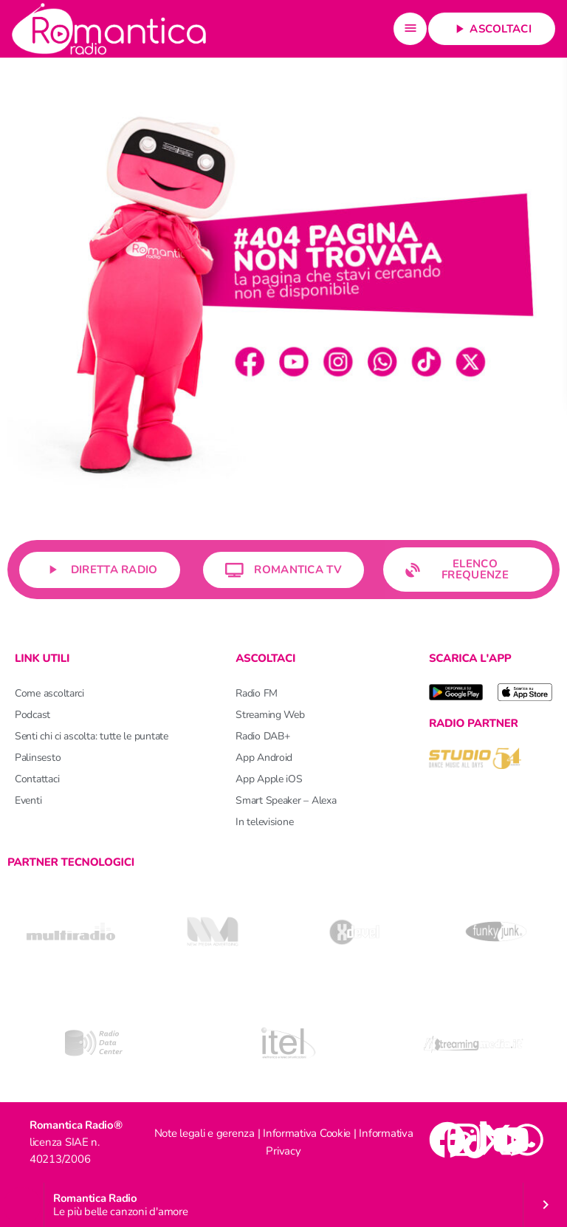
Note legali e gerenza (204, 1133)
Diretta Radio (99, 570)
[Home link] (109, 29)
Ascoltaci (492, 28)
